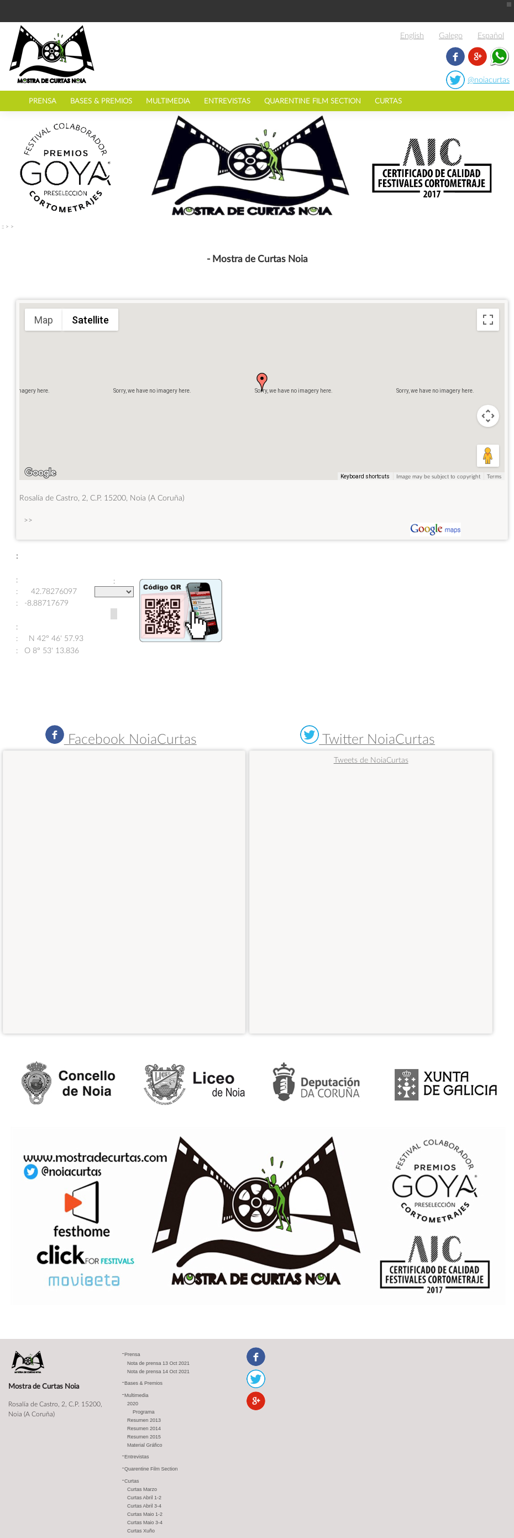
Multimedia (168, 100)
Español (491, 35)
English (412, 35)
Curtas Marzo (142, 1489)
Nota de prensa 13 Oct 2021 (158, 1362)
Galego (451, 35)
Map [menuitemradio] (43, 320)
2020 (132, 1403)
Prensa (42, 100)
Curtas (388, 100)
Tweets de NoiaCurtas (371, 759)
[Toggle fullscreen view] (488, 320)
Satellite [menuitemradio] (90, 320)
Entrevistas (227, 100)
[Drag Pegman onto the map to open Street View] (488, 456)
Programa (144, 1411)
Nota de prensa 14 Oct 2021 (158, 1371)
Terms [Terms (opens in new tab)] (494, 476)
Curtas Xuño (141, 1530)
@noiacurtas (489, 79)
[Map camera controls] (488, 416)
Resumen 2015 (144, 1436)
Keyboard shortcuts (365, 476)
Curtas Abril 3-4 (144, 1505)
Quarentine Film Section (312, 100)
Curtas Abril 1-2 (144, 1497)
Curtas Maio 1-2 (144, 1513)
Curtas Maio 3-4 (144, 1522)
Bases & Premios (101, 100)
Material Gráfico (144, 1444)
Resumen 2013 (144, 1419)
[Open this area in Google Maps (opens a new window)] (40, 473)
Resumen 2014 (144, 1428)
